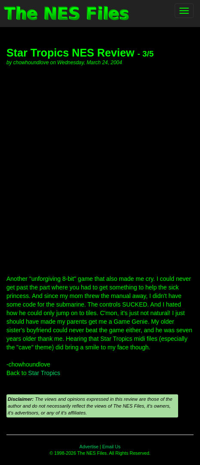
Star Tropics (44, 373)
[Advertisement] (100, 170)
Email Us (111, 446)
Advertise (88, 446)
